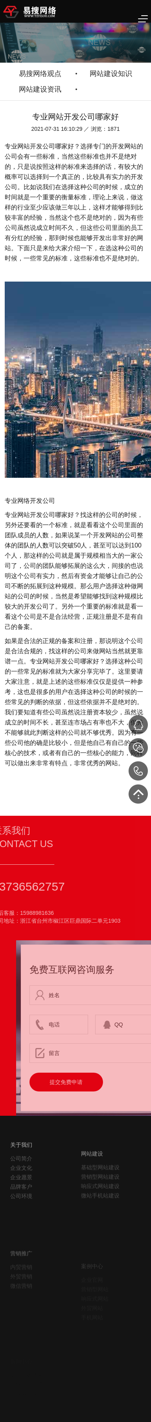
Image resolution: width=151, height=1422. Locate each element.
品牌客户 (21, 1210)
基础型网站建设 (100, 1194)
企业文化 (21, 1191)
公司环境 (21, 1219)
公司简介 (21, 1181)
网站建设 (92, 1180)
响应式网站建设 (100, 1213)
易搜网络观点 (40, 74)
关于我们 (21, 1168)
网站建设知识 (111, 74)
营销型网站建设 (100, 1203)
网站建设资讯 (40, 89)
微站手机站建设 (100, 1222)
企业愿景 (21, 1200)
